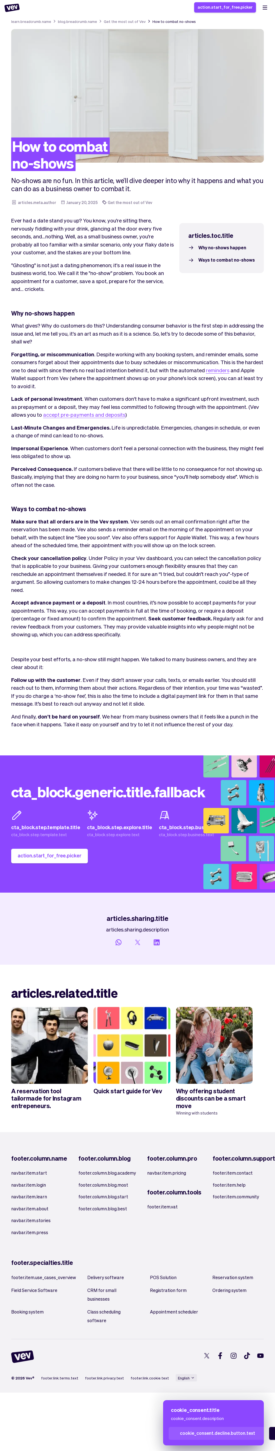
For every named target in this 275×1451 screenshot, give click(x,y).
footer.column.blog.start (103, 1196)
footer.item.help (229, 1185)
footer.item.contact (233, 1173)
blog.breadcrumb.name (77, 21)
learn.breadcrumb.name (31, 21)
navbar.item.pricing (166, 1173)
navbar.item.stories (31, 1220)
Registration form (168, 1290)
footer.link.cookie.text (150, 1378)
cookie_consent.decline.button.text (217, 1433)
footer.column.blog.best (102, 1208)
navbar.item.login (28, 1185)
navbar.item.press (29, 1232)
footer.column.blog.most (103, 1185)
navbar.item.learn (29, 1196)
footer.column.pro (172, 1158)
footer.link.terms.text (59, 1378)
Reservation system (232, 1277)
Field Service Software (34, 1290)
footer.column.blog (104, 1158)
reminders (217, 370)
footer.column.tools (174, 1192)
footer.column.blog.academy (107, 1173)
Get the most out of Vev (125, 21)
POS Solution (163, 1277)
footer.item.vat (162, 1207)
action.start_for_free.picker (225, 7)
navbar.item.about (29, 1208)
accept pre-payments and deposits (84, 414)
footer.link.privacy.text (104, 1378)
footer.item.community (236, 1196)
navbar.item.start (29, 1173)
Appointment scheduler (174, 1312)
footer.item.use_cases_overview (43, 1277)
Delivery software (105, 1277)
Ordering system (229, 1290)
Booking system (27, 1312)
